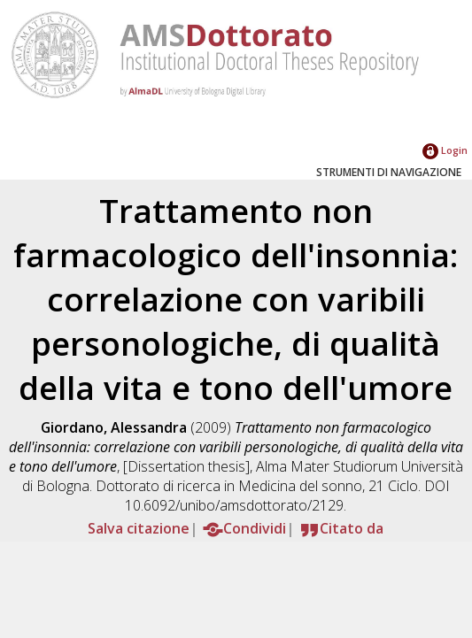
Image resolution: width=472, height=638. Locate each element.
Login (445, 150)
